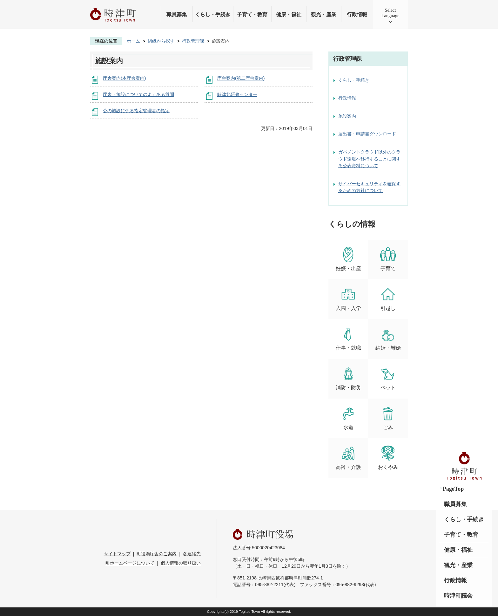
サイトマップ (117, 553)
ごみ (388, 418)
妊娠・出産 (348, 259)
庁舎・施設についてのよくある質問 (138, 94)
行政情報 (357, 14)
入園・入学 (348, 298)
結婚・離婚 (388, 338)
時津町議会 (458, 595)
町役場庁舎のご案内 (157, 553)
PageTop (453, 489)
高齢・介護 (348, 457)
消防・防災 (348, 378)
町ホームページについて (129, 562)
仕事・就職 (348, 338)
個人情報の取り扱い (181, 562)
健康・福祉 (288, 14)
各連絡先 (192, 553)
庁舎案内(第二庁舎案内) (241, 78)
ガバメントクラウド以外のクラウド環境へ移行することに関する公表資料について (369, 158)
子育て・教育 (252, 14)
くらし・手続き (213, 14)
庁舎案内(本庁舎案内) (124, 78)
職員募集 (176, 14)
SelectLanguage (390, 13)
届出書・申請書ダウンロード (367, 133)
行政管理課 (193, 41)
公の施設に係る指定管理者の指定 (136, 110)
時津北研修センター (237, 94)
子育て (388, 259)
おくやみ (388, 457)
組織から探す (161, 41)
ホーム (133, 41)
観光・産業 (323, 14)
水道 (348, 418)
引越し (388, 298)
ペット (388, 378)
